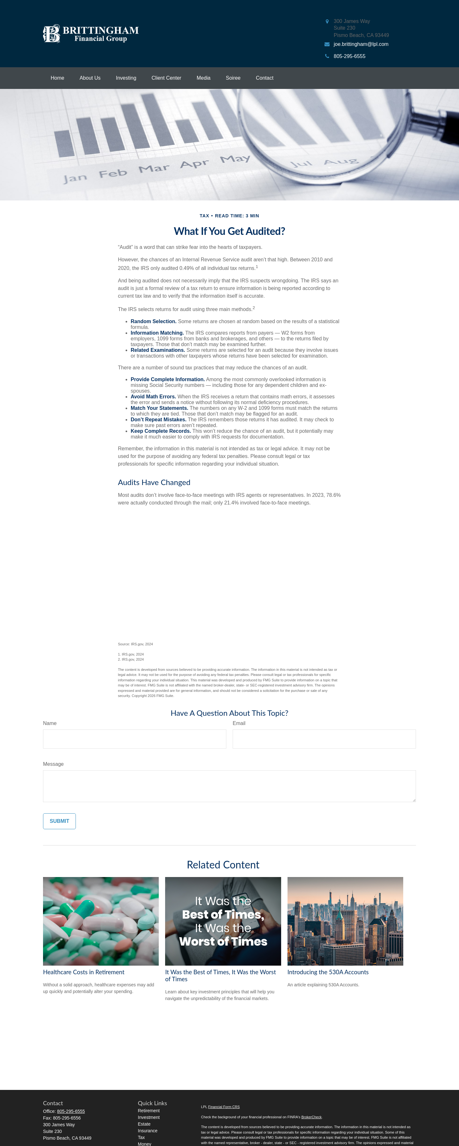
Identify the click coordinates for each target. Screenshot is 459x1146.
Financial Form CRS (224, 1107)
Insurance (147, 1130)
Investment (149, 1117)
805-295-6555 (71, 1111)
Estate (144, 1124)
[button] (57, 78)
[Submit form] (59, 821)
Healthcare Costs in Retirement (83, 972)
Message (53, 764)
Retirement (149, 1110)
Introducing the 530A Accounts (328, 972)
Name (50, 723)
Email (239, 723)
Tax (141, 1137)
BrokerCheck (311, 1117)
